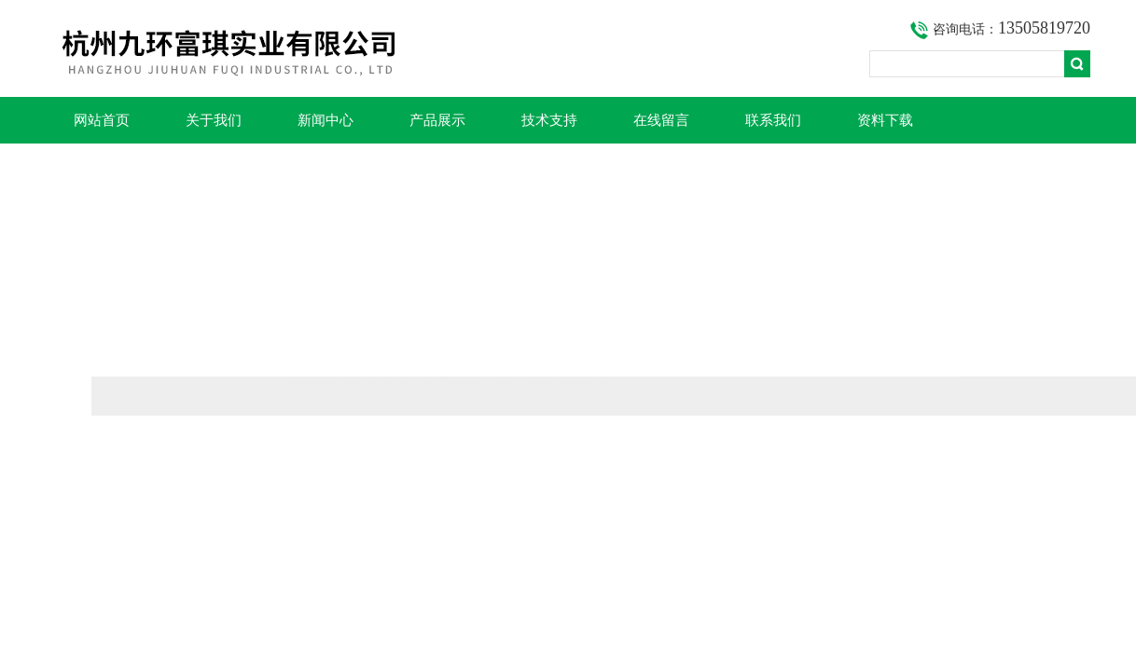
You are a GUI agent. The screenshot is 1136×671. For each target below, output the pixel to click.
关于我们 (214, 120)
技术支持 (549, 120)
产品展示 (437, 120)
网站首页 (102, 120)
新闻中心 (325, 120)
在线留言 (661, 120)
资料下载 (885, 120)
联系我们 (773, 120)
